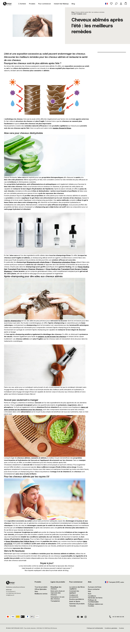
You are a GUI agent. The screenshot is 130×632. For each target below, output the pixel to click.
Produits (32, 4)
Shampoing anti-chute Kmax (38, 262)
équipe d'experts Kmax (62, 128)
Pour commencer (44, 4)
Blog (73, 4)
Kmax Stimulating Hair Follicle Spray (20, 541)
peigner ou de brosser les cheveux (52, 336)
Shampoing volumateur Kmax (64, 262)
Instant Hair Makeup (61, 4)
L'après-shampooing (12, 321)
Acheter (22, 4)
